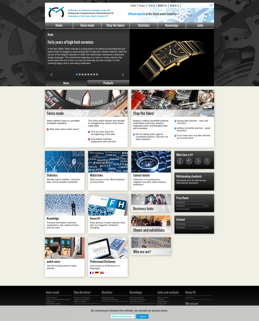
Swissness (50, 301)
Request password (183, 209)
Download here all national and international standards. (191, 181)
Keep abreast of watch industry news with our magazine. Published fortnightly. (107, 225)
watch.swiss (53, 261)
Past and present (136, 301)
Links (200, 25)
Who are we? (142, 251)
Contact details (141, 175)
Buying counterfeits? (82, 298)
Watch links (96, 175)
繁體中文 (162, 5)
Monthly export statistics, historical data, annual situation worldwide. (63, 180)
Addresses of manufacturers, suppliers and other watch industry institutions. (149, 182)
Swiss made (87, 25)
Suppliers (161, 300)
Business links (143, 208)
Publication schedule (110, 300)
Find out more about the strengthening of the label (103, 133)
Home (59, 25)
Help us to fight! (80, 301)
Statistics (143, 25)
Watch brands (162, 298)
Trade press (162, 303)
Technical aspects (137, 298)
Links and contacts (168, 292)
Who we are (191, 303)
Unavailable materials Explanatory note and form (103, 140)
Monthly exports (108, 298)
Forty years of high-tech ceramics (71, 42)
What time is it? (184, 155)
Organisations (163, 301)
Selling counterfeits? (82, 300)
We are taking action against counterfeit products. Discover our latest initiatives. (152, 137)
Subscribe (189, 298)
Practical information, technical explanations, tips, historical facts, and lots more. (63, 225)
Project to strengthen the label (58, 300)
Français (142, 5)
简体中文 (174, 5)
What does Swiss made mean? (64, 129)
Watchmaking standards (189, 176)
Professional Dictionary (102, 261)
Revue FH (95, 218)
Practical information (138, 300)
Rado (50, 34)
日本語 (151, 5)
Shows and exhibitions (149, 230)
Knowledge (171, 25)
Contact (133, 5)
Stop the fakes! (115, 25)
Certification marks (53, 303)
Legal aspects (51, 298)
